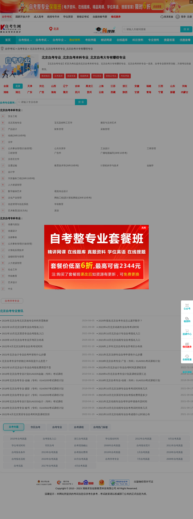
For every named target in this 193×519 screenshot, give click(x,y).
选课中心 (187, 334)
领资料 (187, 321)
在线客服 (187, 359)
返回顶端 (187, 372)
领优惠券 (187, 346)
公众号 (187, 308)
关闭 (143, 217)
